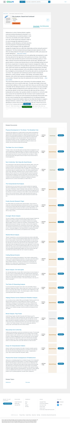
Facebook (61, 401)
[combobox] (22, 2)
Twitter (60, 404)
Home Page (6, 13)
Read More (61, 135)
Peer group (28, 382)
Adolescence (8, 382)
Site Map (27, 406)
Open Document (16, 23)
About (26, 401)
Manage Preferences (44, 409)
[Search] (49, 2)
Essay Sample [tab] (36, 26)
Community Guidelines (44, 403)
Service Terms (42, 408)
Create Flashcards (7, 403)
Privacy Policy (42, 406)
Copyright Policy (43, 401)
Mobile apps (17, 403)
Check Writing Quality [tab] (44, 26)
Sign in (66, 1)
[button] (4, 1)
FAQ (26, 403)
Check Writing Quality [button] (27, 106)
